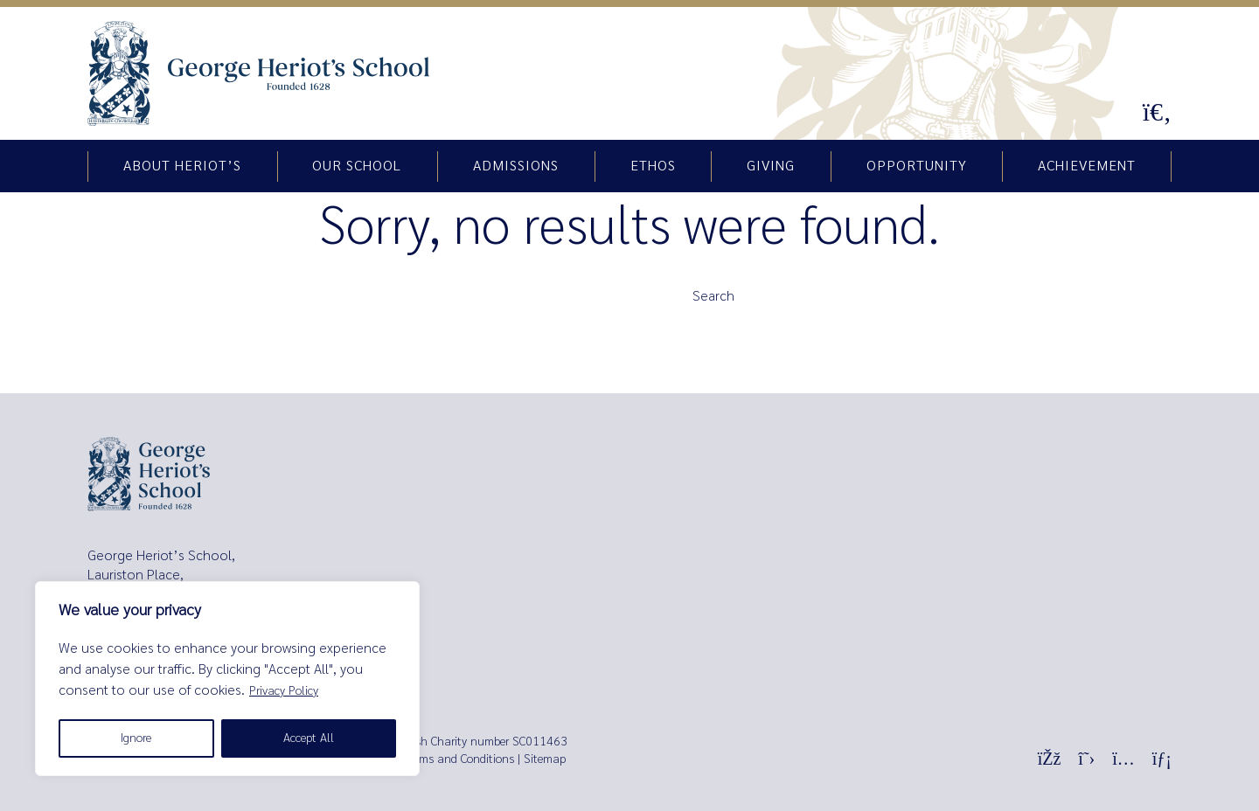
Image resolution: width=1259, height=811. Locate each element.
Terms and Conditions (459, 759)
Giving (771, 166)
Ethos (653, 166)
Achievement (1087, 166)
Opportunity (916, 166)
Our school (356, 166)
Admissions (516, 166)
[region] (227, 678)
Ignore (136, 738)
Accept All (308, 738)
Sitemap (545, 759)
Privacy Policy (283, 691)
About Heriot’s (182, 166)
